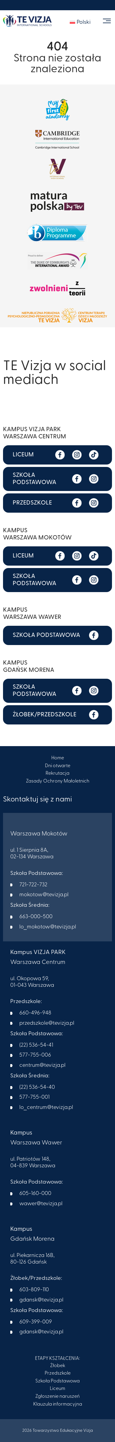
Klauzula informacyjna (57, 1404)
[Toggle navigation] (106, 21)
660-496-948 (35, 1013)
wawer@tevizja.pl (40, 1204)
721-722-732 (33, 885)
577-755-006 (35, 1055)
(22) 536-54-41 (36, 1045)
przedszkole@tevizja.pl (46, 1023)
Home (57, 758)
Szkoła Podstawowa (57, 1381)
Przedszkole (58, 1373)
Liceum (57, 1388)
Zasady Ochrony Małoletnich (57, 781)
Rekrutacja (57, 773)
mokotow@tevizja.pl (44, 895)
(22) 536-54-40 (37, 1087)
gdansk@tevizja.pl (41, 1300)
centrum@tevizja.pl (42, 1065)
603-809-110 (34, 1290)
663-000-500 (36, 917)
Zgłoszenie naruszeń (57, 1396)
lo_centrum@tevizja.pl (46, 1107)
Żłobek (57, 1365)
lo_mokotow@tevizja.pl (47, 927)
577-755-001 (34, 1097)
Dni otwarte (57, 766)
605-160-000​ (35, 1194)
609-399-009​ (35, 1322)
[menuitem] (80, 22)
